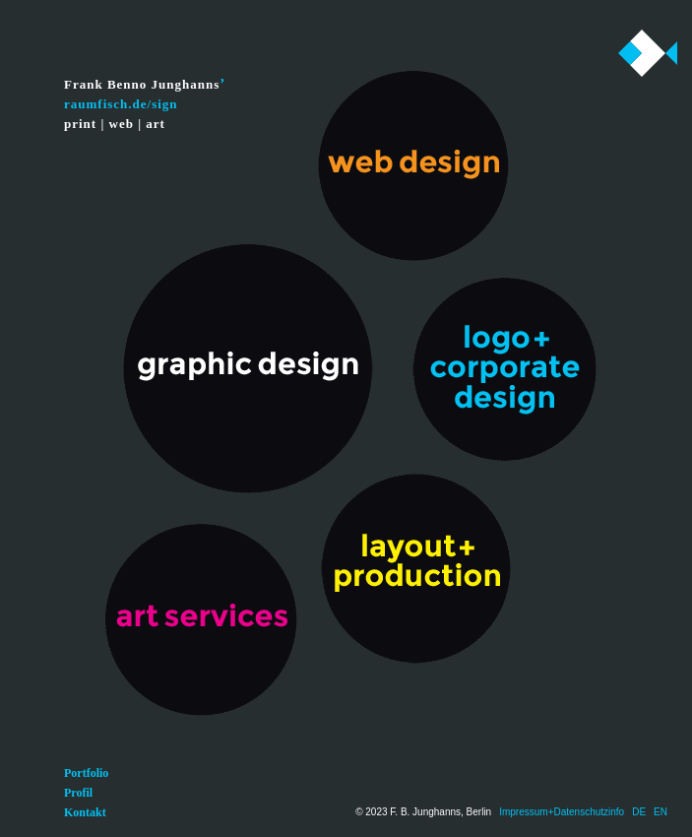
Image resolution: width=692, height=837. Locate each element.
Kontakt (85, 812)
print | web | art (114, 123)
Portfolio (86, 773)
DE (639, 811)
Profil (78, 793)
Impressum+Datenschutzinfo (561, 811)
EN (660, 811)
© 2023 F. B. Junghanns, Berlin (423, 811)
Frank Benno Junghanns (142, 84)
